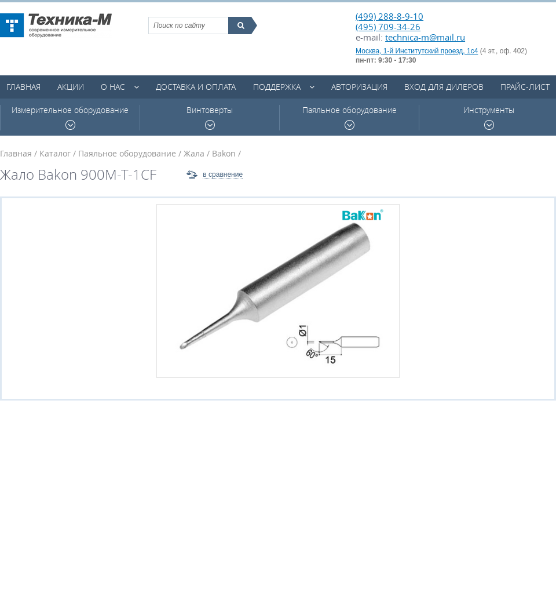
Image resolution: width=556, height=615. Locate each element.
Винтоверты (209, 117)
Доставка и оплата (196, 86)
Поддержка (277, 86)
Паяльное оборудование (349, 117)
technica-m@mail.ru (425, 37)
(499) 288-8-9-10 (389, 16)
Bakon (224, 153)
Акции (70, 86)
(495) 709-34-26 (388, 26)
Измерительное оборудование (70, 117)
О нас (113, 86)
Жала (194, 153)
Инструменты (488, 117)
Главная (23, 86)
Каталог (55, 153)
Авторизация (359, 86)
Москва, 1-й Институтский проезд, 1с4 (417, 51)
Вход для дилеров (444, 86)
